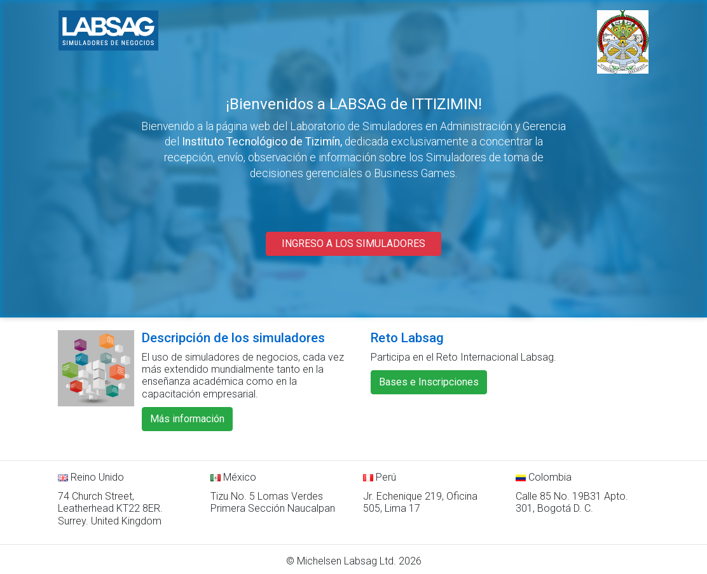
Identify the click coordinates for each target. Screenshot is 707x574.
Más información (187, 419)
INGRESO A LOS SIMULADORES (353, 243)
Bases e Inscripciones (429, 382)
